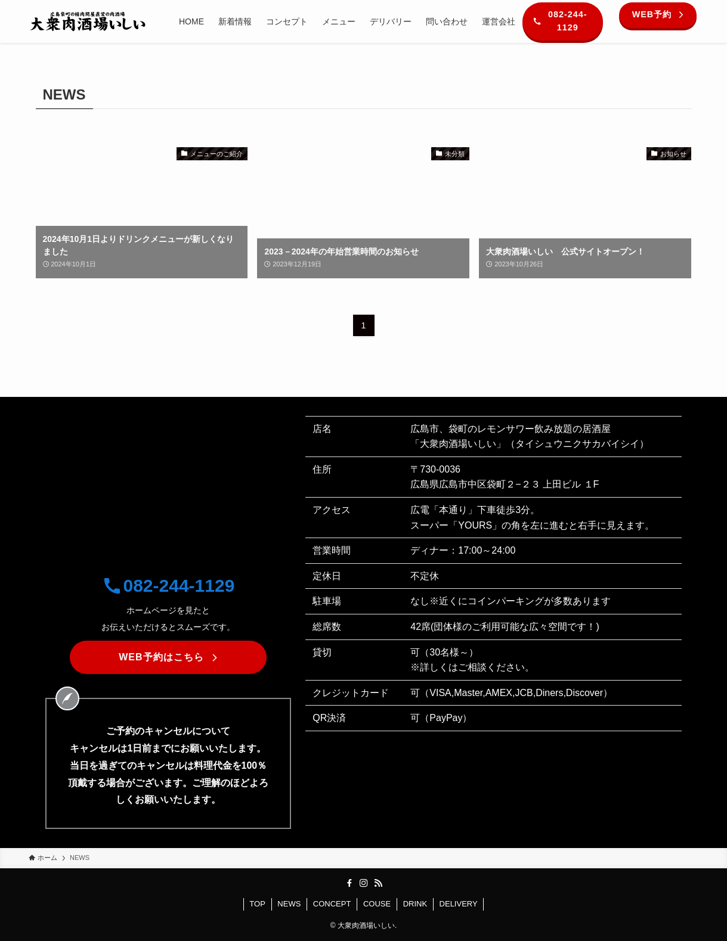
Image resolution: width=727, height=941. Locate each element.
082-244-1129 (168, 585)
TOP (257, 903)
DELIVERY (459, 903)
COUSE (377, 903)
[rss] (378, 883)
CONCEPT (332, 903)
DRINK (415, 903)
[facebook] (349, 883)
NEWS (289, 903)
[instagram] (363, 883)
